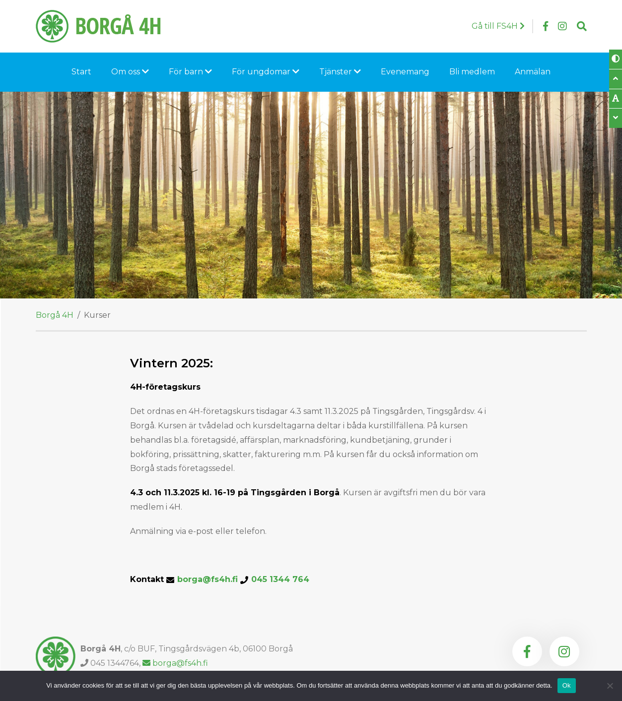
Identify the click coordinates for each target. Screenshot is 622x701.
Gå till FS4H (498, 26)
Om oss (130, 71)
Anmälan (533, 71)
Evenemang (405, 71)
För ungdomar (265, 71)
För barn (190, 71)
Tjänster (340, 71)
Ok (566, 685)
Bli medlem (472, 71)
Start (81, 71)
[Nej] (610, 686)
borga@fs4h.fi (243, 580)
